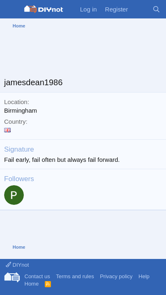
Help (144, 276)
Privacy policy (116, 276)
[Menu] (11, 9)
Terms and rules (75, 276)
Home (32, 284)
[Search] (156, 9)
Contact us (37, 276)
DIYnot (17, 265)
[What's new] (140, 9)
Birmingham (20, 110)
